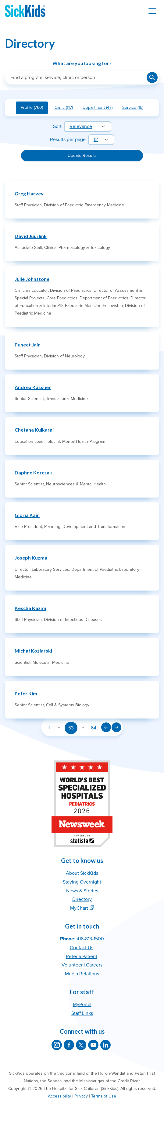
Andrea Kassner (33, 387)
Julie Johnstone (32, 279)
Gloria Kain (27, 515)
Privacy (81, 1096)
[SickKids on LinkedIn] (105, 1045)
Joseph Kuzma (31, 557)
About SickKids (82, 873)
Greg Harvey (29, 193)
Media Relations (82, 974)
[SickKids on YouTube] (93, 1045)
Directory (82, 899)
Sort (57, 126)
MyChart (79, 908)
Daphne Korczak (33, 472)
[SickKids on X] (81, 1045)
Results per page (68, 139)
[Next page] (116, 727)
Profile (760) (34, 108)
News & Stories (82, 891)
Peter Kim (26, 693)
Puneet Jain (28, 344)
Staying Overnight (82, 882)
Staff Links (82, 1013)
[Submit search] (152, 77)
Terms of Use (103, 1096)
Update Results (82, 155)
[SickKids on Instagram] (57, 1045)
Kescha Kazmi (30, 608)
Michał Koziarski (33, 650)
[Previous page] (106, 727)
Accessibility (59, 1096)
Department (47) (100, 108)
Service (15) (135, 108)
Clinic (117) (66, 108)
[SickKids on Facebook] (69, 1045)
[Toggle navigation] (152, 11)
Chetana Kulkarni (34, 430)
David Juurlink (31, 236)
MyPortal (82, 1004)
